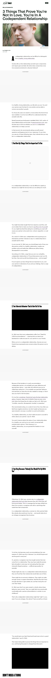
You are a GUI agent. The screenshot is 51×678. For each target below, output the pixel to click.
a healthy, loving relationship (26, 58)
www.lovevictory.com (38, 122)
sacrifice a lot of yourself (41, 227)
